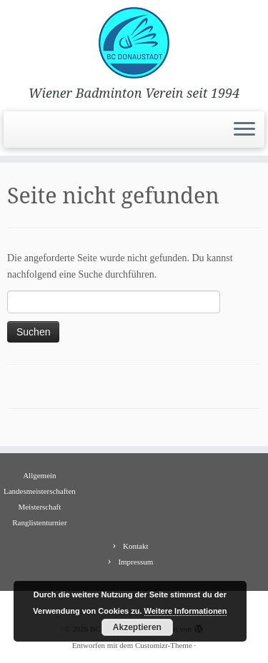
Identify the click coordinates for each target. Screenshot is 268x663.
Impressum (135, 561)
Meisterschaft (39, 506)
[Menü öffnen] (244, 130)
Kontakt (135, 546)
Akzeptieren (137, 627)
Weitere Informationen (185, 611)
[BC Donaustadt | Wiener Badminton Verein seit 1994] (134, 43)
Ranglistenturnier (39, 522)
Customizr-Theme (163, 645)
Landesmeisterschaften (40, 491)
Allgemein (39, 475)
